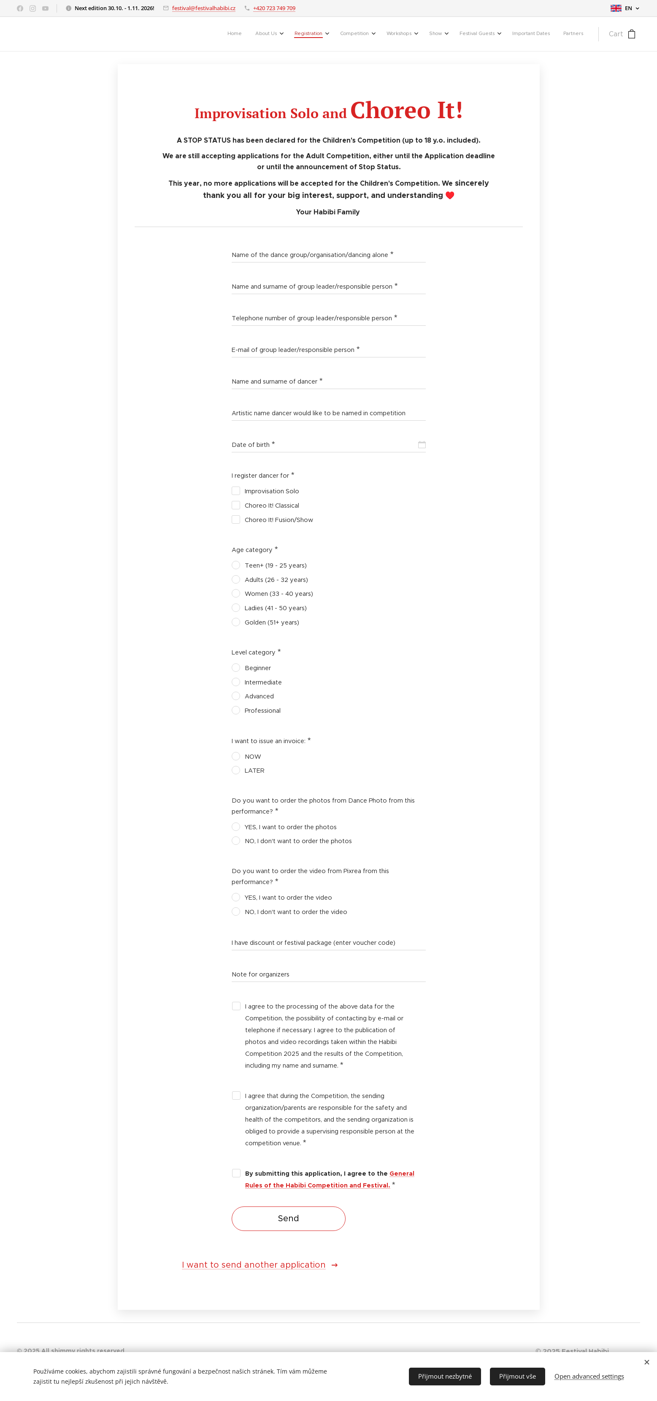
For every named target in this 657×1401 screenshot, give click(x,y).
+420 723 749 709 (274, 8)
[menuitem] (452, 34)
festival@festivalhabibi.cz (203, 8)
